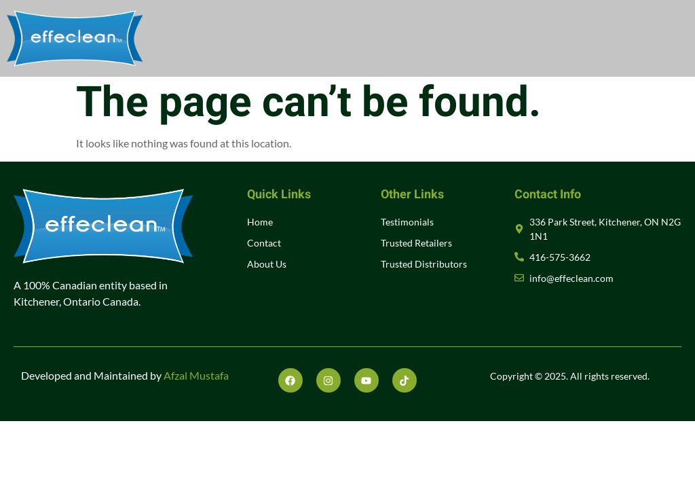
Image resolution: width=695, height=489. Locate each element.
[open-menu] (667, 39)
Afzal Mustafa (196, 375)
